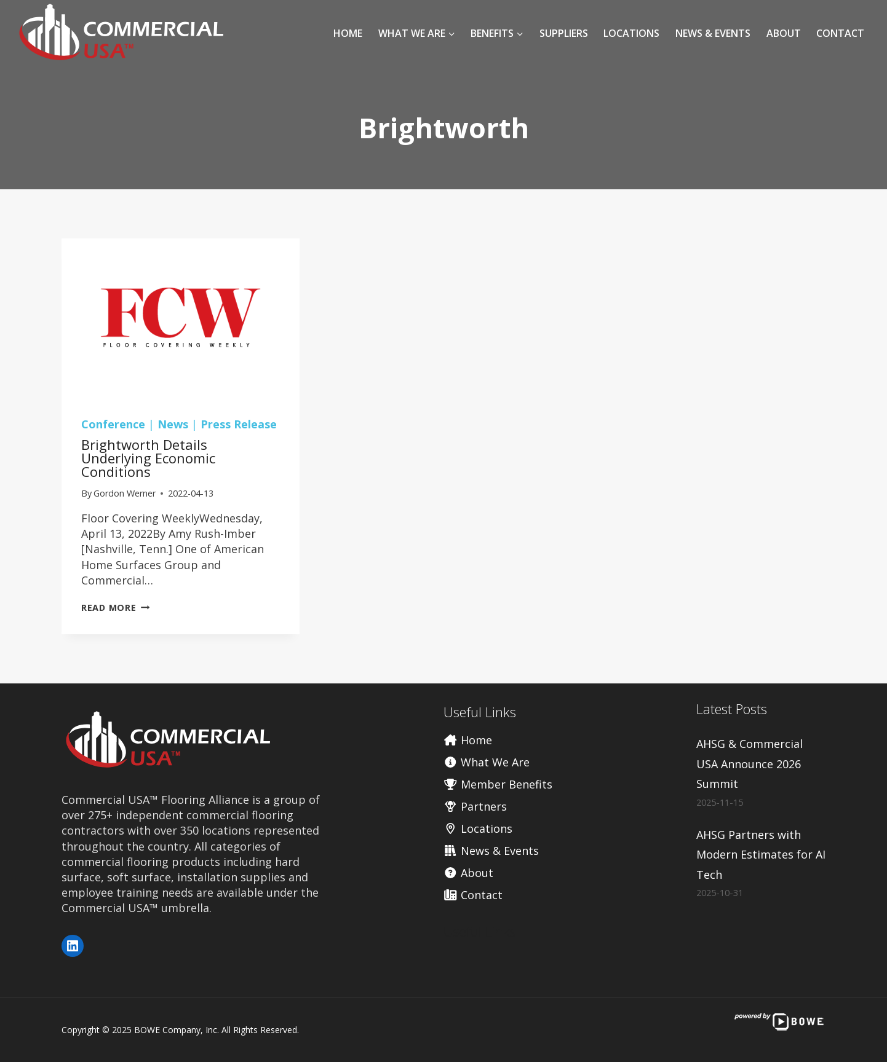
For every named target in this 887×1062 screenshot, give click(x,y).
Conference (113, 424)
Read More (115, 607)
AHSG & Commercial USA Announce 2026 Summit (749, 763)
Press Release (239, 424)
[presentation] (181, 317)
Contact (840, 33)
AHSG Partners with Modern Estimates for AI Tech (760, 854)
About (783, 33)
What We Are (486, 762)
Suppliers (563, 33)
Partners (475, 806)
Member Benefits (497, 784)
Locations (631, 33)
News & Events (712, 33)
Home (347, 33)
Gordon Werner (124, 493)
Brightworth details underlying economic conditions (148, 458)
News (172, 424)
